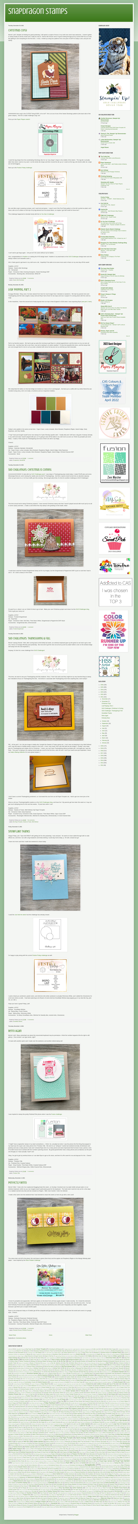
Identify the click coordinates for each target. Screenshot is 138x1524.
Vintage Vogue (112, 1496)
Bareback (33, 1361)
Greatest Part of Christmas (20, 1410)
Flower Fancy (48, 1397)
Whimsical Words (20, 1501)
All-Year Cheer (77, 1352)
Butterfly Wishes (12, 1375)
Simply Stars (114, 1470)
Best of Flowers (51, 1364)
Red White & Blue (86, 1459)
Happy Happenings (96, 1411)
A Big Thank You (29, 1349)
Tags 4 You (49, 1486)
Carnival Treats (32, 1377)
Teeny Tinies (54, 1487)
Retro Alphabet (12, 1461)
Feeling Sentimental (123, 1394)
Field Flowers (50, 1396)
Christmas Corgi (17, 30)
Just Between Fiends (97, 1422)
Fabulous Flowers (123, 1392)
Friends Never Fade (103, 1403)
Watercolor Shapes (85, 1498)
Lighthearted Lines (124, 1425)
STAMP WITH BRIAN (107, 288)
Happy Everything (65, 1411)
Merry (82, 1432)
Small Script (118, 1472)
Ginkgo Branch (94, 1406)
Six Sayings (50, 1472)
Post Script (63, 1455)
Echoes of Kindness (109, 1389)
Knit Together (67, 1424)
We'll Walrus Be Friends (34, 1500)
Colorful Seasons (42, 1382)
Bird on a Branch (110, 1366)
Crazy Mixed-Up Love (69, 1384)
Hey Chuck (11, 1417)
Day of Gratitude (88, 1385)
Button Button (21, 1375)
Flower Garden (68, 1397)
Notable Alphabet (38, 1441)
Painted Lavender (30, 1447)
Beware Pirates (31, 1366)
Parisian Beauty (47, 1448)
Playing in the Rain (77, 1454)
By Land (28, 1375)
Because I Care (45, 1363)
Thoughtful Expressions (115, 1489)
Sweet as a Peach (69, 1482)
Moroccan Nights (89, 1436)
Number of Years (90, 1441)
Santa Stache (92, 1462)
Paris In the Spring (35, 1448)
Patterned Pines (124, 1448)
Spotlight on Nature (109, 1477)
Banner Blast (14, 1361)
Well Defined (35, 821)
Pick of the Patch (100, 1452)
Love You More (73, 1429)
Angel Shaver (105, 147)
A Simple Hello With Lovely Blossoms (110, 158)
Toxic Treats (43, 1493)
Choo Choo (50, 1378)
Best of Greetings (60, 1364)
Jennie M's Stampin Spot (108, 274)
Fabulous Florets (112, 1392)
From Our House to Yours (33, 1404)
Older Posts (88, 1335)
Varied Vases (43, 1496)
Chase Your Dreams (15, 1378)
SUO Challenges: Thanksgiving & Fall (29, 638)
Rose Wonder (82, 1461)
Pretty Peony (26, 1457)
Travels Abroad (76, 1493)
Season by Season (44, 1467)
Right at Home (38, 1461)
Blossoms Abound (48, 1370)
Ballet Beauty (102, 1359)
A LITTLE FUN (104, 121)
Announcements (11, 1356)
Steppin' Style (121, 1479)
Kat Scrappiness (119, 1422)
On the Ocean (104, 1443)
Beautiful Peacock (114, 1361)
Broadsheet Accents (106, 1371)
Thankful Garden (12, 1489)
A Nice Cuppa (112, 1349)
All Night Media (56, 1352)
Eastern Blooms (72, 1389)
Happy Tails (125, 1411)
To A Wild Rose (97, 1491)
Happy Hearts (116, 1411)
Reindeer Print (114, 1459)
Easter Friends (61, 1389)
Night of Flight (118, 1439)
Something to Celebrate (83, 1475)
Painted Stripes (90, 1446)
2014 (102, 760)
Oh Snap (64, 1443)
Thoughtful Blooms (103, 1489)
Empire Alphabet (70, 1391)
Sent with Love (32, 1468)
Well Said (80, 1500)
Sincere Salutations (31, 1472)
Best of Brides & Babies (20, 1364)
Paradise (27, 1448)
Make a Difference (109, 1431)
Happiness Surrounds (23, 1411)
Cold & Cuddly (13, 1382)
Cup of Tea (112, 1384)
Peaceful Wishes (25, 1450)
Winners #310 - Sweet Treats (108, 217)
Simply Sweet (13, 1472)
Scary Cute (23, 1465)
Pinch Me (15, 1454)
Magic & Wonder (64, 1431)
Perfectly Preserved (27, 1330)
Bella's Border (83, 1363)
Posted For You (85, 1455)
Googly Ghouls (52, 1408)
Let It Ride (50, 1425)
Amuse (65, 1354)
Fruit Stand (75, 1404)
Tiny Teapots (89, 1491)
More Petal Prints (15, 1436)
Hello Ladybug (77, 1415)
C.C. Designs (63, 1375)
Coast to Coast (126, 1380)
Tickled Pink (27, 1491)
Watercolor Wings (106, 1498)
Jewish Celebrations (13, 1422)
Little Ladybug (47, 1427)
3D (13, 1349)
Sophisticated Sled (125, 1475)
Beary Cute (71, 1361)
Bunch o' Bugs (62, 1373)
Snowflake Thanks (19, 831)
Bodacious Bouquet (83, 1370)
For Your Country (106, 1399)
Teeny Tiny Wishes (64, 1488)
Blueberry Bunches (71, 1370)
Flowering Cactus (96, 1397)
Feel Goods (111, 1394)
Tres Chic (113, 1493)
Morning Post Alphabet (55, 1436)
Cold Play (20, 1382)
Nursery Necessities (101, 1441)
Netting (79, 1439)
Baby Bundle (25, 1359)
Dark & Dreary (51, 1385)
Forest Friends (115, 1399)
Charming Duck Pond (124, 1377)
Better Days (23, 1366)
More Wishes (35, 1436)
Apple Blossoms (29, 1356)
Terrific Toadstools (77, 1488)
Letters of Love (94, 1425)
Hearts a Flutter (17, 1415)
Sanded (83, 1463)
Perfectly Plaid (14, 1452)
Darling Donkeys (69, 1385)
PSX (72, 1457)
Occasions (29, 1443)
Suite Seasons (79, 1480)
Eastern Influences (82, 1389)
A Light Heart (75, 1349)
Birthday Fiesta (38, 1368)
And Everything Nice (90, 1354)
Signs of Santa (24, 1470)
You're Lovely (36, 1507)
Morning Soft (80, 1436)
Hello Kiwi (69, 1415)
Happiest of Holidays (123, 1410)
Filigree (69, 1396)
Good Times (44, 1408)
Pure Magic (120, 1457)
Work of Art (37, 1505)
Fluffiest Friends (24, 1399)
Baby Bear (127, 1357)
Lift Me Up (101, 1425)
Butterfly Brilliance (100, 1373)
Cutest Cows (15, 1385)
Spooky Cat (78, 1477)
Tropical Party (36, 1494)
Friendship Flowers (124, 1403)
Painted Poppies (62, 1446)
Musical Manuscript (25, 1438)
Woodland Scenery (121, 1503)
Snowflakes (90, 1474)
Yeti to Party (96, 1505)
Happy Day (56, 1411)
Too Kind (117, 1491)
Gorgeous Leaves (76, 1408)
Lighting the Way (12, 1427)
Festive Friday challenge (24, 167)
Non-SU (26, 1441)
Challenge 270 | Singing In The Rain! (110, 256)
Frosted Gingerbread (18, 628)
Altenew (29, 1354)
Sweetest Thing (113, 1484)
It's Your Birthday (73, 1420)
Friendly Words (92, 1403)
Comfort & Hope (53, 1382)
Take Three (83, 1486)
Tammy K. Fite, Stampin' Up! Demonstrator (113, 133)
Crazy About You (45, 1384)
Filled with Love (91, 1396)
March (104, 738)
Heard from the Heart (90, 1413)
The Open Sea (77, 1489)
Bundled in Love (79, 1373)
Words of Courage (27, 1505)
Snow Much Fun (47, 1474)
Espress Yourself (20, 1392)
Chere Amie (42, 1378)
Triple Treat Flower (17, 1494)
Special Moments (14, 1477)
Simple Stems (58, 1470)
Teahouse (31, 1487)
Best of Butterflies (31, 1364)
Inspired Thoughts (12, 1420)
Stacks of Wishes (29, 1479)
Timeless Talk (16, 1173)
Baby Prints (33, 1359)
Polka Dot (109, 1454)
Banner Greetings (24, 1361)
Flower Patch (77, 1398)
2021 (102, 697)
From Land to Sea (20, 1404)
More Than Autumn (25, 1436)
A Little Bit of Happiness (85, 1349)
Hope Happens (86, 1417)
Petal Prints (45, 1452)
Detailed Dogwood (63, 1387)
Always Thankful (36, 1354)
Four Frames (43, 1401)
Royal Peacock (15, 1462)
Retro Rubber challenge (33, 1260)
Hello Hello (62, 1415)
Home (50, 1335)
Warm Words (20, 1498)
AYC (120, 1357)
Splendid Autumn (46, 1477)
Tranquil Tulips (52, 1493)
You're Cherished (17, 1507)
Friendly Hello (74, 1403)
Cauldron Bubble (70, 1377)
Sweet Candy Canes (98, 1482)
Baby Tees (47, 1359)
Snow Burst (19, 1474)
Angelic (98, 1354)
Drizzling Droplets (24, 1389)
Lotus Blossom (27, 1429)
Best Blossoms (101, 1363)
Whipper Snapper (41, 1501)
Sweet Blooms (79, 1482)
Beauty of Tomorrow (35, 1363)
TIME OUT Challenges (107, 215)
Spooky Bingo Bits (68, 1477)
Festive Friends (41, 1396)
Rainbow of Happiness (46, 1459)
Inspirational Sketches (111, 1418)
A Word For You (19, 1350)
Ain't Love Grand (99, 1350)
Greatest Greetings (119, 1408)
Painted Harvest (17, 1447)
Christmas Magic (124, 1378)
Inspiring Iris (22, 1420)
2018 (102, 750)
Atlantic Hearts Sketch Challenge (110, 229)
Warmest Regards (30, 1498)
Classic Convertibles (101, 1380)
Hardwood (22, 1413)
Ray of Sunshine (57, 1459)
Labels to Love (96, 1424)
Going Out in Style (26, 1408)
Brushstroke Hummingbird (19, 1373)
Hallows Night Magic (54, 1410)
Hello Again (47, 1415)
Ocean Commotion (39, 1443)
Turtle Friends (72, 1494)
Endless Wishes (110, 1390)
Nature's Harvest (18, 1439)
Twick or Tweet (82, 1494)
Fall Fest (32, 1394)
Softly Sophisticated (58, 1475)
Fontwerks (53, 1399)
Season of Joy (65, 1467)
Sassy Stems (109, 1462)
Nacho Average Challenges (85, 1438)
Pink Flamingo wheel (37, 1454)
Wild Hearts (75, 1501)
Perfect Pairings (91, 1450)
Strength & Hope (50, 1480)
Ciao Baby (72, 1380)
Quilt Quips (18, 1459)
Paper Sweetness (106, 162)
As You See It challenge (47, 214)
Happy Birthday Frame (46, 1411)
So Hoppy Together (122, 1474)
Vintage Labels (82, 1496)
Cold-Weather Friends (29, 1382)
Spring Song (127, 1477)
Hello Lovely (99, 1415)
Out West (94, 1445)
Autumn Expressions (62, 1357)
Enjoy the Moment (121, 1390)
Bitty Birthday (71, 1368)
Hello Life (85, 1415)
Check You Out (25, 1378)
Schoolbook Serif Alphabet (76, 1465)
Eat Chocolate (92, 1389)
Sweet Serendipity (57, 1484)
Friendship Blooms (114, 1403)
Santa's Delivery (101, 1462)
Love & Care (46, 1429)
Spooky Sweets (98, 1477)
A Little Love (95, 1349)
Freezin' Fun (115, 1401)
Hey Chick (126, 1415)
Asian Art (33, 1357)
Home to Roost (56, 1417)
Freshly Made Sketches (108, 237)
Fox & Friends (69, 1401)
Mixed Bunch (68, 1434)
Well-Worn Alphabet (99, 1500)
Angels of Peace (106, 1354)
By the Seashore (43, 1375)
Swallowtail (51, 1482)
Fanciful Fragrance (60, 1394)
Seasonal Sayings (95, 1467)
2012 (102, 765)
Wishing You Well (22, 1503)
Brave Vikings (65, 1371)
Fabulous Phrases (13, 1394)
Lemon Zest (42, 1425)
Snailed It (12, 1474)
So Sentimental (25, 1475)
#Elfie (9, 1349)
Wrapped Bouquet (67, 1505)
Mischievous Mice (50, 1434)
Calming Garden (121, 1375)
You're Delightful (27, 1507)
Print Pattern (50, 1457)
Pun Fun (77, 1457)
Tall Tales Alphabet (102, 1486)
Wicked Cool (52, 1501)
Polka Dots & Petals (17, 1455)
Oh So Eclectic (71, 1443)
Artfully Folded (107, 1356)
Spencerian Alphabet (33, 1477)
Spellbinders (23, 1477)
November (105, 701)
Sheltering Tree (125, 1468)
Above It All (29, 1350)
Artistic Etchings (12, 1357)
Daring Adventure (42, 1385)
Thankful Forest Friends (120, 1488)
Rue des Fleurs (34, 1462)
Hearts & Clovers (121, 1413)
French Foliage (12, 1403)
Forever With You (34, 1401)
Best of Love (81, 1364)
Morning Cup (43, 1436)
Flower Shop (87, 1397)
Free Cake (108, 1401)
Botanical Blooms (19, 1371)
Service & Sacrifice (74, 1468)
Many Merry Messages (32, 1432)
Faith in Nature (24, 1394)
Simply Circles (67, 1470)
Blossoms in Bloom (60, 1370)
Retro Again (15, 1031)
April (103, 735)
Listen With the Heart (37, 1427)
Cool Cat (73, 1382)
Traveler (69, 1493)
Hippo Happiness (35, 1417)
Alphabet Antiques (105, 1352)
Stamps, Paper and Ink (107, 331)
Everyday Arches (48, 1392)
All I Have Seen (47, 1352)
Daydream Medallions (99, 1385)
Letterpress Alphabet (59, 1425)
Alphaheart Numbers (13, 1354)
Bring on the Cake (95, 1371)
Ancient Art (71, 1354)
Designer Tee (54, 1387)
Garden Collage (100, 1404)
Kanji (112, 1422)
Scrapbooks (16, 460)
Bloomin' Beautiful (118, 1368)
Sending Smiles (123, 1467)
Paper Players (125, 1447)
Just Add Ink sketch (21, 914)
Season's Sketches (74, 1467)
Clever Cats (110, 1380)
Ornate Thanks (67, 1445)
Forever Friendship (14, 1401)
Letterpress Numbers (73, 1425)
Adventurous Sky (71, 1350)
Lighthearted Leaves (112, 1425)
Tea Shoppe (23, 1487)
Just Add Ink (104, 203)
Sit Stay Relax (42, 1472)
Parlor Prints (55, 1448)
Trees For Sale (105, 1493)
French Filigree (124, 1401)
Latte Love (11, 1425)
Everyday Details (59, 1392)
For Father (79, 1399)
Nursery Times (112, 1441)
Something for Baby (70, 1475)
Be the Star (62, 1361)
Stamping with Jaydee (107, 182)
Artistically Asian (24, 1357)
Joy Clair (48, 1422)
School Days (65, 1465)
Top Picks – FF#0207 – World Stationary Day (112, 198)
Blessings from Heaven (82, 1368)
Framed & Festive (89, 1401)
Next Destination (108, 1439)
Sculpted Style (116, 1465)
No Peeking (18, 1441)
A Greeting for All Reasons (55, 1349)
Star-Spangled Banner (61, 1479)
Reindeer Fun (105, 1459)
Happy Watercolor (12, 1413)
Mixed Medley (77, 1434)
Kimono (126, 1422)
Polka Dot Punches (118, 1454)
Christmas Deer (80, 1378)
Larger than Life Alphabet (120, 1424)
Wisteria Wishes (33, 1503)
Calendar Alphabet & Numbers (85, 1375)
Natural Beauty (112, 1438)
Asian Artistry (41, 1357)
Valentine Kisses (34, 1496)
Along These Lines (87, 1352)
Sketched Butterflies (80, 1472)
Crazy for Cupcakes (57, 1384)
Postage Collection (74, 1455)
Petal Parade (37, 1452)
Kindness (33, 1424)
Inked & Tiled (83, 1418)
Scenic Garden (43, 1465)
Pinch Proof (23, 1454)
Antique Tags (20, 1356)
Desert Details (45, 1387)
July (103, 728)
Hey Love (18, 1417)
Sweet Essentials (110, 1482)
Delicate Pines (17, 1387)
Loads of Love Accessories (81, 1427)
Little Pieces (54, 1427)
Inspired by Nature (123, 1418)
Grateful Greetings (88, 1408)
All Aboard (107, 1350)
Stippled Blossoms (18, 1481)
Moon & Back (104, 1434)
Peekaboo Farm (54, 1450)
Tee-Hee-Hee (46, 1487)
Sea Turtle (13, 1467)
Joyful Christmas (56, 1422)
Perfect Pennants (112, 1450)
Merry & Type (98, 1432)
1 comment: (31, 458)
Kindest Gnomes (25, 1424)
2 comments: (31, 1171)
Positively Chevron (52, 1455)
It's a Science (56, 1420)
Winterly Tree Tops (122, 1501)
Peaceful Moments (13, 1450)
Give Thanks (102, 1406)
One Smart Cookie (33, 1445)
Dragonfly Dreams (105, 1387)
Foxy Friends (79, 1401)
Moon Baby (112, 1434)
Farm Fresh (83, 1394)
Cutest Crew (23, 1385)
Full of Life (92, 1404)
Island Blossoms (45, 1420)
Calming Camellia (112, 1375)
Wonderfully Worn (98, 1503)
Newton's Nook (98, 1439)
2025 (102, 687)
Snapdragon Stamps (37, 11)
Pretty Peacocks (17, 1457)
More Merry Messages (123, 1434)
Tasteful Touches (122, 1486)
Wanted (126, 1496)
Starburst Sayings (73, 1479)
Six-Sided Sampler (59, 1472)
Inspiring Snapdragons (33, 1420)
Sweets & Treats (27, 821)
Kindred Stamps (58, 1424)
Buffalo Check (44, 1373)
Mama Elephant (21, 1432)
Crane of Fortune (35, 1384)
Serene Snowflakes (54, 1468)
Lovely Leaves (116, 1429)
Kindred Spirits (50, 1424)
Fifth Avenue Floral (61, 1396)
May (103, 733)
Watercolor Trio (95, 1498)
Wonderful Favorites (64, 1503)
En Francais (82, 1391)
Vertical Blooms (53, 1496)
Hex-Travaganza (116, 1415)
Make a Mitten (120, 1431)
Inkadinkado (75, 1418)
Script (102, 1465)
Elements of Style (51, 1390)
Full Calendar (83, 1405)
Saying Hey (117, 1463)
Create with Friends (79, 1384)
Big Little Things (78, 1366)
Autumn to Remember (74, 1357)
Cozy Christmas (25, 1384)
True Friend (44, 1494)
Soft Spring (33, 1475)
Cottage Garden (88, 1382)
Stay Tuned (104, 1479)
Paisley (98, 1447)
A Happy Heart (67, 1349)
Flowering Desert (107, 1397)
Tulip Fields (59, 1494)
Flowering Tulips (126, 1397)
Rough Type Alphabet (122, 1461)
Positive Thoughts (39, 1455)
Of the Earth (57, 1443)
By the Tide (53, 1375)
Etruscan (39, 1392)
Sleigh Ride (110, 1472)
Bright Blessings (85, 1371)
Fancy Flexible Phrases (72, 1394)
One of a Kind (24, 1445)
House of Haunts (95, 1417)
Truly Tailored (52, 1494)
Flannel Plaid (11, 1397)
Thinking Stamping (106, 176)
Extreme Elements (90, 1392)
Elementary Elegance (38, 1390)
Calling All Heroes (101, 1375)
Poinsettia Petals (101, 1454)
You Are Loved (121, 1505)
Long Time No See (102, 1427)
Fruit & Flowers (67, 1404)
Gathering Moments (20, 1406)
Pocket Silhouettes (90, 1454)
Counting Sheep (97, 1382)
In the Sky (60, 1418)
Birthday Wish (56, 1368)
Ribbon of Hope (30, 1461)
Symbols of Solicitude (13, 1486)
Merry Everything (107, 1432)
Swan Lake (60, 1482)
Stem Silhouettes (112, 1479)
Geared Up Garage (32, 1406)
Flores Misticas (25, 1397)
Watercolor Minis (74, 1498)
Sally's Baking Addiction (18, 752)
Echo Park (101, 1389)
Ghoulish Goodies (54, 1406)
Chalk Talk (114, 1377)
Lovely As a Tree (105, 1429)
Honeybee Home (76, 1417)
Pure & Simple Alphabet (95, 1457)
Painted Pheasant (51, 1446)
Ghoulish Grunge (64, 1406)
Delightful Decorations (35, 1387)
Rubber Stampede (25, 1462)
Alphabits (126, 1352)
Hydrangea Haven (12, 1418)
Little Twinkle (62, 1427)
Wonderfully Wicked (87, 1503)
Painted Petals (41, 1446)
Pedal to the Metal (43, 1450)
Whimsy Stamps (30, 1501)
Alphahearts (22, 1354)
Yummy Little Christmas (61, 1507)
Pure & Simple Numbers (109, 1457)
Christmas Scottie (44, 1380)
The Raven (85, 1489)
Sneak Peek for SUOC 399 (108, 142)
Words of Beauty (16, 1505)
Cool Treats (80, 1382)
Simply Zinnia (21, 1472)
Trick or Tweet (120, 1493)
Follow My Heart (45, 1399)
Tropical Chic (26, 1494)
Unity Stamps (120, 1494)
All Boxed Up (11, 1352)
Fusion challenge (56, 1114)
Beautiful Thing (124, 1361)
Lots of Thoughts (18, 1429)
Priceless (42, 1457)
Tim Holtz (34, 1491)
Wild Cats (67, 1501)
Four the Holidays (52, 1401)
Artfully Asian (98, 1356)
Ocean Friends (49, 1443)
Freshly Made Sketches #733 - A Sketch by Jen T (114, 238)
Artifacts (126, 1356)
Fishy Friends (124, 1396)
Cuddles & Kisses (101, 1384)
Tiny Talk (82, 1491)
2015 (102, 758)
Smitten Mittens (126, 1472)
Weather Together (55, 1500)
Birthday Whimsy (47, 1368)
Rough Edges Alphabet (105, 1461)
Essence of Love (30, 1392)
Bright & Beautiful (74, 1371)
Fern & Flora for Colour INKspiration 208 (111, 177)
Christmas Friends (90, 1378)
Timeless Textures (52, 1491)
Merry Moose (117, 1432)
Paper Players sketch (23, 119)
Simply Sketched (95, 1470)
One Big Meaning (125, 1443)
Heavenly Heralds (34, 1415)
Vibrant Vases (74, 1496)
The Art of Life (22, 1489)
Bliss (91, 1368)
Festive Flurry (30, 1396)
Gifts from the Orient (75, 1406)
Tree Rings (96, 1493)
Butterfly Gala (110, 1373)
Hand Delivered (64, 1410)
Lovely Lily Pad (19, 1431)
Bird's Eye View (120, 1366)
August (104, 726)
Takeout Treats (91, 1486)
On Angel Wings (81, 1443)
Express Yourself (79, 1392)
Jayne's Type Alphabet (121, 1420)
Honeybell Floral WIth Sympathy (109, 332)
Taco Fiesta (24, 1486)
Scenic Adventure (33, 1465)
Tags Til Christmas (58, 1486)
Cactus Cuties (71, 1375)
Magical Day (85, 1431)
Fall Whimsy (40, 1394)
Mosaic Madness (100, 1436)
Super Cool (32, 1482)
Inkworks (91, 1418)
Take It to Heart (75, 1486)
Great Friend (98, 1408)
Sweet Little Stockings (18, 280)
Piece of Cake (120, 1452)
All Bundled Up (21, 1352)
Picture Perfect (111, 1452)
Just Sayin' (107, 1422)
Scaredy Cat (16, 1465)
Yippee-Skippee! (105, 1505)
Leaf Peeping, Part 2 (19, 289)
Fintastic (109, 1396)
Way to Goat (23, 1500)
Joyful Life (65, 1422)
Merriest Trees (75, 1432)
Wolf (48, 1503)
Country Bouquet (118, 1382)
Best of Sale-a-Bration (91, 1364)
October (104, 721)
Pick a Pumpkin (90, 1452)
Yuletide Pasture (50, 1507)
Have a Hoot (60, 1413)
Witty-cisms (42, 1503)
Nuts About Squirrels (122, 1441)
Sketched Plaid (91, 1472)
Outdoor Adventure (102, 1445)
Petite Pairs (53, 1452)
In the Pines (53, 1418)
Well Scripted (88, 1500)
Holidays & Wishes (46, 1417)
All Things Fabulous (67, 1352)
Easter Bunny (52, 1389)
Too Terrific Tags (126, 1491)
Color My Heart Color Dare (108, 249)
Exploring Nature (69, 1392)
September (105, 723)
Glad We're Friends (111, 1406)
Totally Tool (12, 1493)
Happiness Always (12, 1411)
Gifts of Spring (85, 1406)
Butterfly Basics (89, 1373)
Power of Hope (94, 1455)
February (104, 740)
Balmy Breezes (110, 1359)
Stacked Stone (20, 1479)
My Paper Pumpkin (18, 821)
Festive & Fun (11, 1396)
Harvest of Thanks (32, 1413)
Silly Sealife (50, 1470)
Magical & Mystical (74, 1431)
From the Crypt (45, 1404)
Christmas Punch (24, 1380)
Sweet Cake (88, 1482)
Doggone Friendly (94, 1387)
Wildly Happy (99, 1501)
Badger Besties (85, 1359)
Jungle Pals (79, 1422)
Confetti (67, 1382)
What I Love (110, 1500)
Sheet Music (116, 1468)
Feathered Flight (102, 1394)
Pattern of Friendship (102, 1448)
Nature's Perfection (38, 1439)
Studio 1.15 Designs (107, 300)
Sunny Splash (11, 1482)
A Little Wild (103, 1349)
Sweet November (39, 1484)
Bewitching (40, 1366)
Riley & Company (48, 1461)
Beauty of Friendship (23, 1363)
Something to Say (112, 1475)
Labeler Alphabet (85, 1424)
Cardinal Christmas (22, 1377)
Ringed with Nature (58, 1461)
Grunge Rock (43, 1410)
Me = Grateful (49, 1432)
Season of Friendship (55, 1467)
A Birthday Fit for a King (107, 289)
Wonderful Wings (75, 1503)
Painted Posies (71, 1446)
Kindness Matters (41, 1424)
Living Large (70, 1427)
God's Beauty (18, 1408)
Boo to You (121, 1370)
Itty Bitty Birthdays (96, 1420)
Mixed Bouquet (59, 1434)
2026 (102, 685)
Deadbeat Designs (112, 1385)
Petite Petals (72, 1452)
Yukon (43, 1507)
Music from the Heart (124, 1436)
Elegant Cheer (19, 1390)
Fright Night (11, 1404)
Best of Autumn (120, 1363)
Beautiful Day (91, 1361)
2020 (102, 746)
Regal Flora (96, 1459)
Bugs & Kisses (53, 1373)
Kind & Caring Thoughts (13, 1424)
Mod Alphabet (86, 1434)
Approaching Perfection (60, 1356)
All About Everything (116, 1350)
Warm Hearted (11, 1498)
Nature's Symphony (60, 1439)
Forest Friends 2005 (125, 1399)
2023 (102, 692)
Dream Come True (125, 1387)
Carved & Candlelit (59, 1377)
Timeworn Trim (74, 1491)
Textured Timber (97, 1487)
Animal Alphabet (115, 1354)
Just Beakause (87, 1422)
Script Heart (108, 1465)
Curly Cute (121, 1384)
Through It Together (18, 1491)
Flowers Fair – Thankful (107, 270)
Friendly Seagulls (82, 1403)
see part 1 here (86, 301)
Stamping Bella (50, 1479)
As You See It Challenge (108, 221)
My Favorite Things (44, 1438)
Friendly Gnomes (64, 1403)
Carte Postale (48, 1377)
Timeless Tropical (64, 1491)
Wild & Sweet (60, 1501)
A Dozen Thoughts (41, 1349)
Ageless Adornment (89, 1350)
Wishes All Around (12, 1503)
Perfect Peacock (102, 1450)
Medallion (67, 1432)
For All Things (61, 1399)
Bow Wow (48, 1371)
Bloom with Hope (108, 1368)
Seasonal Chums (84, 1467)
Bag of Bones (93, 1359)
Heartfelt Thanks (111, 1413)
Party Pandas (83, 1448)
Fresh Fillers (31, 1403)
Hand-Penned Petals (75, 1410)
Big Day (58, 1366)
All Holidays (39, 1352)
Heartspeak (26, 1415)
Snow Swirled (56, 1474)
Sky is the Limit (101, 1472)
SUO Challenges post (38, 474)
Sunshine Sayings (22, 1482)
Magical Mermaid (96, 1431)
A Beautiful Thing (19, 1349)
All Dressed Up (30, 1352)
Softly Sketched (48, 1475)
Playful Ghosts (66, 1454)
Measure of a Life (59, 1432)
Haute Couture (52, 1413)
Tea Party (15, 1487)
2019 (102, 748)
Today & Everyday (108, 1491)
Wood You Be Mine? (109, 1503)
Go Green (10, 1408)
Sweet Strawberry (83, 1484)
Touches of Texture (32, 1493)
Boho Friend (94, 1370)
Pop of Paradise (28, 1455)
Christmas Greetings (102, 1378)
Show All (128, 189)
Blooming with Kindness (35, 1370)
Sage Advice (76, 1462)
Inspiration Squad (99, 1418)
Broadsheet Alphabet (118, 1371)
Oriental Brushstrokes (57, 1445)
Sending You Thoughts (13, 1468)
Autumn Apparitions (50, 1357)
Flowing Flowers (14, 1399)
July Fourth (71, 1422)
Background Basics (73, 1359)
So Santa (17, 1475)
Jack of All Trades (108, 1420)
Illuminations (46, 1418)
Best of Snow (113, 1364)
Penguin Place (63, 1450)
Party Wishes (91, 1448)
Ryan (68, 1463)
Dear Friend (121, 1385)
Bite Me (64, 1368)
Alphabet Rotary (116, 1352)
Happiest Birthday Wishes (110, 1410)
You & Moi (113, 1505)
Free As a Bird (99, 1401)
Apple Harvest (38, 1356)
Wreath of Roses (77, 1505)
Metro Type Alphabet (25, 1434)
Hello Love (91, 1415)
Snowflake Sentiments (68, 1474)
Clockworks (117, 1380)
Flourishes (40, 1397)
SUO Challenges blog (82, 609)
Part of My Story (64, 1448)
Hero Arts (108, 1415)
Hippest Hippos (25, 1417)
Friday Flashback (50, 1403)
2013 (102, 762)
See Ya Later (114, 1467)
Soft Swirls (40, 1475)
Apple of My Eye (49, 1356)
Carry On (39, 1377)
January (104, 743)
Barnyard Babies (42, 1361)
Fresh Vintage (39, 1403)
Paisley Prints (106, 1446)
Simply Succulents (125, 1470)
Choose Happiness (59, 1378)
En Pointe (91, 1390)
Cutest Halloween (32, 1385)
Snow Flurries (27, 1474)
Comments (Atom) (21, 1338)
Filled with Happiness (79, 1396)
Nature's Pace (28, 1439)
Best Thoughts (122, 1364)
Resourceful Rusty (124, 1459)
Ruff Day (41, 1462)
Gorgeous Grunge (63, 1408)
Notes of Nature (50, 1441)
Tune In (66, 1494)
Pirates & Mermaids (56, 1454)
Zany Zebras (72, 1507)
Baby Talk (40, 1359)
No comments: (31, 820)
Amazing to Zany (57, 1354)
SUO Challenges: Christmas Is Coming (29, 469)
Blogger (76, 1515)
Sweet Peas (48, 1484)
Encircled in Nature (99, 1390)
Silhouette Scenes (34, 1470)
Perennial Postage (73, 1450)
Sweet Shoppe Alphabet (70, 1484)
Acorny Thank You (50, 1350)
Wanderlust (119, 1496)
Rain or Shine (34, 1459)
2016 (102, 755)
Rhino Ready (21, 1461)
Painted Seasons (80, 1446)
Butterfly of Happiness (122, 1373)
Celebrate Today (93, 1377)
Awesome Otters (100, 1357)
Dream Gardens (14, 1389)
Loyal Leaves (28, 1431)
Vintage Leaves (91, 1496)
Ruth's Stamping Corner (108, 280)
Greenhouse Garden (33, 1410)
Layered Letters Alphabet (31, 1425)
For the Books (86, 1399)
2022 (102, 694)
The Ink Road (66, 1489)
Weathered (65, 1500)
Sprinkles (12, 1479)
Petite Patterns (63, 1452)
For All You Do (71, 1399)
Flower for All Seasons (59, 1397)
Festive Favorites (20, 1396)
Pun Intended (84, 1457)
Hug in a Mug (105, 1417)
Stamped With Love (40, 1479)
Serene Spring (64, 1468)
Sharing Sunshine (107, 1468)
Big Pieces (93, 1366)
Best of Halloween (71, 1364)
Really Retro (76, 1459)
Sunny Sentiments (123, 1480)
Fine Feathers (100, 1396)
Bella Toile (65, 1363)
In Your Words (68, 1418)
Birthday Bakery (20, 1368)
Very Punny (66, 1496)
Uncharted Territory (99, 1494)
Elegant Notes (28, 1390)
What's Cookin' (118, 1500)
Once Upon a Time (114, 1443)
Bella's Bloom (74, 1363)
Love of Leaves (55, 1429)
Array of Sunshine (79, 1356)
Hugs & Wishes (115, 1417)
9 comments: (31, 278)
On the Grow (96, 1443)
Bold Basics (102, 1370)
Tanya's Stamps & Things (108, 294)
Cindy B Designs (106, 126)
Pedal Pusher (34, 1450)
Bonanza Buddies (111, 1370)
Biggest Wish (101, 1366)
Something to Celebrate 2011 (98, 1475)
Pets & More (82, 1452)
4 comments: (31, 1019)
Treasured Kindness (87, 1493)
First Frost (115, 1396)
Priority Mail (59, 1457)
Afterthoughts (80, 1350)
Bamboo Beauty (119, 1359)
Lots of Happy (120, 1427)
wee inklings (104, 170)
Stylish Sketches (60, 1480)
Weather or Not (45, 1500)
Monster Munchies (95, 1434)
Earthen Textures (43, 1389)
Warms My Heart (41, 1498)
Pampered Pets (114, 1446)
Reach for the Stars (67, 1459)
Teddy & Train (38, 1487)
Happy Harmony (107, 1411)
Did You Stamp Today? (107, 323)
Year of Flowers (87, 1505)
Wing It (106, 1501)
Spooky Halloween (87, 1477)
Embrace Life (61, 1390)
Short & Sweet (14, 1470)
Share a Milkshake (96, 1468)
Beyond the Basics (49, 1366)
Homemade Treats (66, 1417)
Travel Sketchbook (62, 1493)
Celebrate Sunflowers (82, 1377)
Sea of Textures (125, 1465)
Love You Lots (64, 1429)
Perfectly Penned (17, 1330)
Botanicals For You (39, 1371)
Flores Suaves (33, 1397)
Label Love (75, 1424)
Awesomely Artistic (111, 1357)
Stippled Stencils (40, 1480)
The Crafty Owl (105, 156)
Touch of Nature (21, 1493)
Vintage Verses (103, 1496)
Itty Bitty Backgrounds (84, 1420)
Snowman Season (100, 1474)
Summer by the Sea (99, 1480)
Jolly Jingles (42, 1422)
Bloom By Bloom (98, 1368)
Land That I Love (106, 1424)
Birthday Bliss (29, 1368)
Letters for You (84, 1425)
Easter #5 (103, 295)
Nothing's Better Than (78, 1441)
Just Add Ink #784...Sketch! (108, 205)
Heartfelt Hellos (101, 1413)
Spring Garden (119, 1477)
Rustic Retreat (60, 1462)
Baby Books (14, 1359)
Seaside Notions (22, 1467)
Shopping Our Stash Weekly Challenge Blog (114, 243)
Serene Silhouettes (42, 1468)
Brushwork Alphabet (32, 1373)
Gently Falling (44, 1406)
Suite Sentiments (89, 1480)
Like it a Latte (22, 1427)
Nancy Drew (102, 1438)
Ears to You (34, 1389)
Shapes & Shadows (85, 1468)
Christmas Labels (113, 1378)
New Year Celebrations (87, 1439)
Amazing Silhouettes (46, 1354)
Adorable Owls (60, 1350)
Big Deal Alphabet (67, 1366)
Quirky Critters (26, 1459)
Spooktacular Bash (56, 1477)
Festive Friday (105, 197)
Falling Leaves (49, 1394)
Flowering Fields (116, 1397)
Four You (60, 1401)
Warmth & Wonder (52, 1498)
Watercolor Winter (118, 1498)
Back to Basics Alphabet (58, 1359)
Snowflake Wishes (17, 1021)
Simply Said (86, 1470)
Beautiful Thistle (12, 1363)
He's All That (68, 1413)
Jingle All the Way (24, 1422)
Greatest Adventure (108, 1408)
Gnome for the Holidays (123, 1406)
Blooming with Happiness (21, 1370)
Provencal (66, 1457)
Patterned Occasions (114, 1448)
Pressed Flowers (104, 1455)
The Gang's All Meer (44, 1489)
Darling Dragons (78, 1385)
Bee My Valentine (55, 1363)
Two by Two (90, 1494)
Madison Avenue (55, 1431)
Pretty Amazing (113, 1455)
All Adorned (125, 1350)
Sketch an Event (69, 1472)
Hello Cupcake (55, 1415)
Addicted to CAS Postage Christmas (110, 171)
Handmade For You (86, 1410)
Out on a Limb (86, 1445)
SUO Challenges (73, 256)
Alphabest (96, 1352)
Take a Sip (67, 1486)
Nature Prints (121, 1438)
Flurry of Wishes (34, 1399)
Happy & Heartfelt (34, 1411)
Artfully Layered (117, 1356)
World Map (46, 1505)
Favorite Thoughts (92, 1394)
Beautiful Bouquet (80, 1361)
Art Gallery (89, 1356)
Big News (86, 1366)
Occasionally (22, 1443)
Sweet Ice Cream (18, 1484)
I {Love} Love (31, 1418)
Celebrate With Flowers (104, 1377)
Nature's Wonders (71, 1439)
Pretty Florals (121, 1455)
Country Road (16, 1384)
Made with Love (45, 1431)
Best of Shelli (103, 1365)
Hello (41, 1415)
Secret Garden (105, 1467)
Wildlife (81, 1501)
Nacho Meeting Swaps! (107, 135)
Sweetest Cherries (102, 1484)
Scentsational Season (53, 1465)
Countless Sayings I (107, 1382)
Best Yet (16, 1366)
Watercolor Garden (63, 1498)
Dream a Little (115, 1387)
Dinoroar (79, 1387)
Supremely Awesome (41, 1482)
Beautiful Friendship (103, 1361)
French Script (22, 1403)
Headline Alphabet (77, 1413)
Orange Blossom (44, 1445)
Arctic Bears (70, 1356)
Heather (25, 256)
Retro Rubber (105, 255)
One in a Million (15, 1445)
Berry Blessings (92, 1363)
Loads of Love (92, 1427)
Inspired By (104, 209)
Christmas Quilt (34, 1380)
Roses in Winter (93, 1461)
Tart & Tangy (113, 1486)
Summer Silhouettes (111, 1480)
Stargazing (88, 1479)
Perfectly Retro (17, 1182)
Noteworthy (68, 1441)
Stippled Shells (30, 1480)
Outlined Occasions (112, 1445)
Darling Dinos (60, 1385)
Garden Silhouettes (120, 1404)
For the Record (96, 1399)
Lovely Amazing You (94, 1429)
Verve (60, 1496)
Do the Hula (85, 1387)
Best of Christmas (42, 1364)
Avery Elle (92, 1357)
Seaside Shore (33, 1467)
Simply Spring (106, 1470)
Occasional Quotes (13, 1443)
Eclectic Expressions (121, 1389)
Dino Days (71, 1387)
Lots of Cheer (112, 1427)
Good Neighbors (36, 1408)
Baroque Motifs (52, 1361)
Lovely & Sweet (83, 1429)
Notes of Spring (59, 1441)
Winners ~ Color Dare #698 (108, 250)
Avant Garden (85, 1357)
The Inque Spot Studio (107, 268)
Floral (18, 1397)
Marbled (42, 1432)
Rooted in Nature (70, 1461)
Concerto (61, 1382)
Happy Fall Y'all (76, 1411)
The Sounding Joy (93, 1489)
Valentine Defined (24, 1496)
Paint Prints (121, 1445)
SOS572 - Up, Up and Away (108, 244)
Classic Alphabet (90, 1380)
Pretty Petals (35, 1457)
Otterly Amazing (77, 1445)
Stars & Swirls (96, 1479)
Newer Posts (12, 1335)
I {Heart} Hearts (22, 1418)
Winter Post (113, 1501)
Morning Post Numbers (70, 1436)
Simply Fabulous (77, 1470)
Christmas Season (54, 1380)
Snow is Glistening (37, 1474)
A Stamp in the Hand (122, 1349)
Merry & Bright (89, 1432)
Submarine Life (69, 1480)
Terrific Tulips (88, 1487)
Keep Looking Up (105, 301)
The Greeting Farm (56, 1489)
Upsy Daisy (15, 1496)
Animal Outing (124, 1354)
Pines (29, 1454)
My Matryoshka (54, 1438)
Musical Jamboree (14, 1438)
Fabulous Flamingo (102, 1392)
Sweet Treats (93, 1484)
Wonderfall (22, 460)
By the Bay (34, 1375)
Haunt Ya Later (42, 1413)
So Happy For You (111, 1474)
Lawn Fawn (20, 1425)
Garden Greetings (110, 1404)
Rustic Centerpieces (50, 1462)
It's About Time (63, 1420)
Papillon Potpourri (17, 1448)
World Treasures (56, 1505)
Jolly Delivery (33, 1422)
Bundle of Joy (70, 1373)
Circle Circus (80, 1380)
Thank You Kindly (107, 1487)
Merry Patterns (125, 1432)
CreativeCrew (89, 1384)
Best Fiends (109, 1363)
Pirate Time (46, 1454)
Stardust (83, 1479)
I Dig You (39, 1418)
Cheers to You (34, 1378)
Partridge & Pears (74, 1448)
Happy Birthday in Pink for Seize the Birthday (112, 276)
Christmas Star (64, 1380)
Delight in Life (26, 1387)
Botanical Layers (28, 1371)
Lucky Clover (36, 1431)
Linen (29, 1427)
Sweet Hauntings (121, 1482)
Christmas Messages (13, 1380)
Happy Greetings (86, 1411)
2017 (102, 753)
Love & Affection (37, 1429)
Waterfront (15, 1500)
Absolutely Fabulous (39, 1350)
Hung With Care (124, 1417)
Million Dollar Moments (38, 1434)
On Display (89, 1443)
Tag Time (42, 1486)
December (105, 699)
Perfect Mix (83, 1450)
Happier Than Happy (97, 1410)
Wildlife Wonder (89, 1501)
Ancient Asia (79, 1354)
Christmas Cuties (70, 1378)
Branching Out (56, 1371)
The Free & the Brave (32, 1489)
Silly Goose (43, 1470)
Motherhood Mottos (112, 1436)
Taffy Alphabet (33, 1486)
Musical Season (34, 1438)
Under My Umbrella (110, 1494)
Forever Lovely (24, 1401)
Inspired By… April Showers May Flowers (111, 211)
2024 (102, 689)
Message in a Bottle (13, 1434)
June (103, 730)
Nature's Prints (48, 1439)
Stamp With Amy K (106, 306)
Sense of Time (23, 1468)
